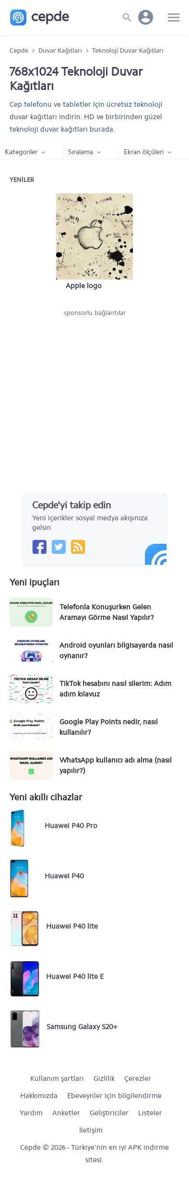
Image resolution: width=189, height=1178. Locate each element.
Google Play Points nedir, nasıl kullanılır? (108, 727)
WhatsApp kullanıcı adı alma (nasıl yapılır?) (115, 765)
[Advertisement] (94, 390)
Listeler (150, 1113)
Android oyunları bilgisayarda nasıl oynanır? (116, 650)
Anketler (66, 1113)
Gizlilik (104, 1078)
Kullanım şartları (57, 1078)
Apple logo (84, 285)
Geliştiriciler (109, 1113)
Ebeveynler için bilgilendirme (114, 1095)
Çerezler (137, 1078)
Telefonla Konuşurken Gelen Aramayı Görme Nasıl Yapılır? (106, 612)
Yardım (31, 1113)
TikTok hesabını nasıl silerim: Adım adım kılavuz (115, 688)
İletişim (91, 1130)
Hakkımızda (39, 1095)
